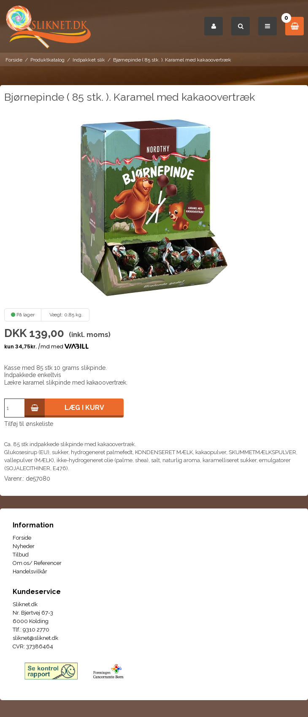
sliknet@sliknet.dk (35, 638)
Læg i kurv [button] (64, 408)
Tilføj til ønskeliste (28, 423)
